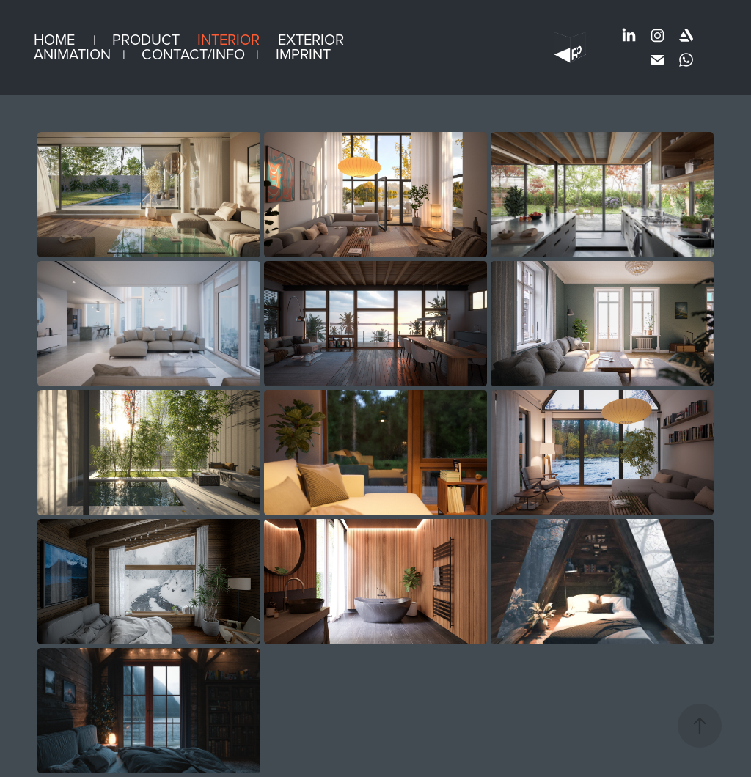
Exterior (311, 39)
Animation (72, 54)
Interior (228, 39)
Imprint (303, 54)
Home (54, 39)
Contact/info (193, 54)
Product (146, 39)
